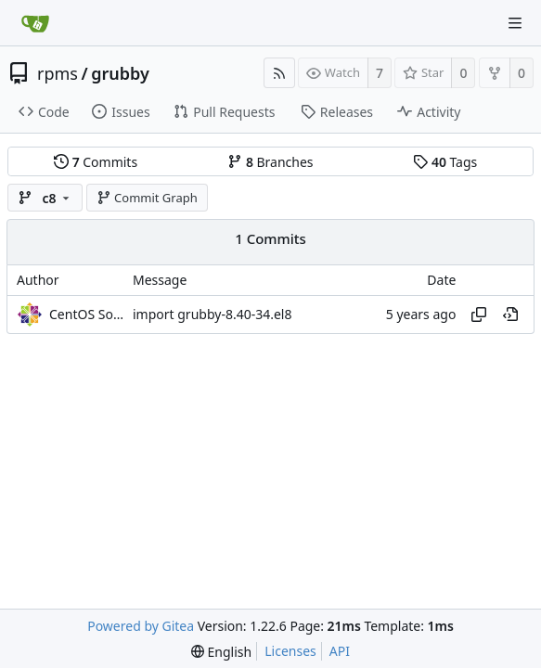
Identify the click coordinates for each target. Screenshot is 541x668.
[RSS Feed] (279, 73)
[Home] (35, 23)
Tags (445, 162)
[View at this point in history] (510, 314)
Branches (270, 162)
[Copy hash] (479, 314)
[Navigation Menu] (515, 23)
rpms (57, 73)
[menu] (221, 652)
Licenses (290, 651)
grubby (120, 73)
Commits (95, 162)
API (339, 651)
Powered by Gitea (140, 626)
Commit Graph (147, 197)
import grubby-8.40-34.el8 (212, 314)
